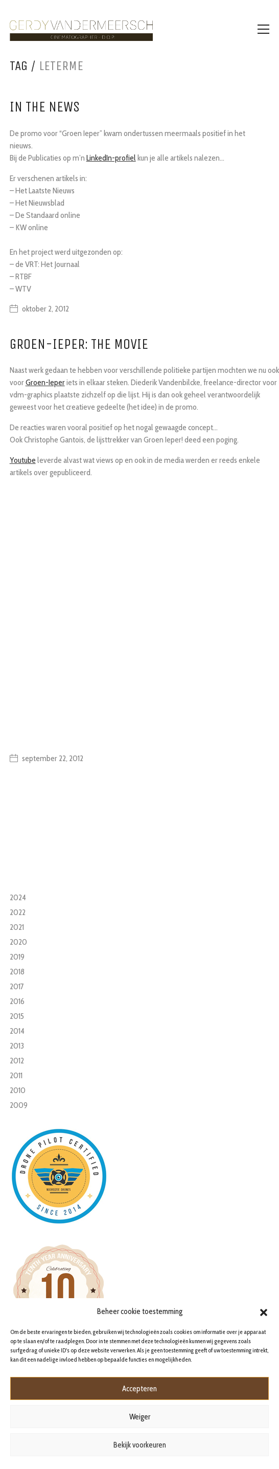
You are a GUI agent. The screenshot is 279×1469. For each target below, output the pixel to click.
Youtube (23, 460)
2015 (17, 1016)
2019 (17, 957)
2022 (18, 912)
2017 (17, 986)
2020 (18, 942)
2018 (17, 971)
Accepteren (139, 1388)
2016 (17, 1001)
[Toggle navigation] (263, 29)
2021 (17, 927)
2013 (17, 1046)
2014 (17, 1031)
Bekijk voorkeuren (139, 1445)
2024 (18, 897)
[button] (264, 1311)
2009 (19, 1105)
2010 (18, 1090)
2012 (17, 1060)
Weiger (139, 1416)
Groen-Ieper (45, 382)
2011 (16, 1075)
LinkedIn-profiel (111, 158)
